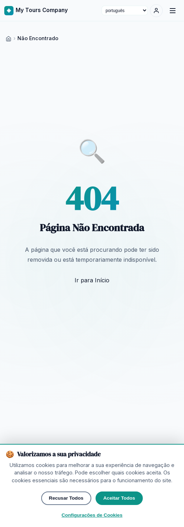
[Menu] (173, 11)
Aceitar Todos (119, 514)
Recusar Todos (66, 514)
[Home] (8, 38)
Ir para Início (92, 280)
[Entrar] (156, 10)
